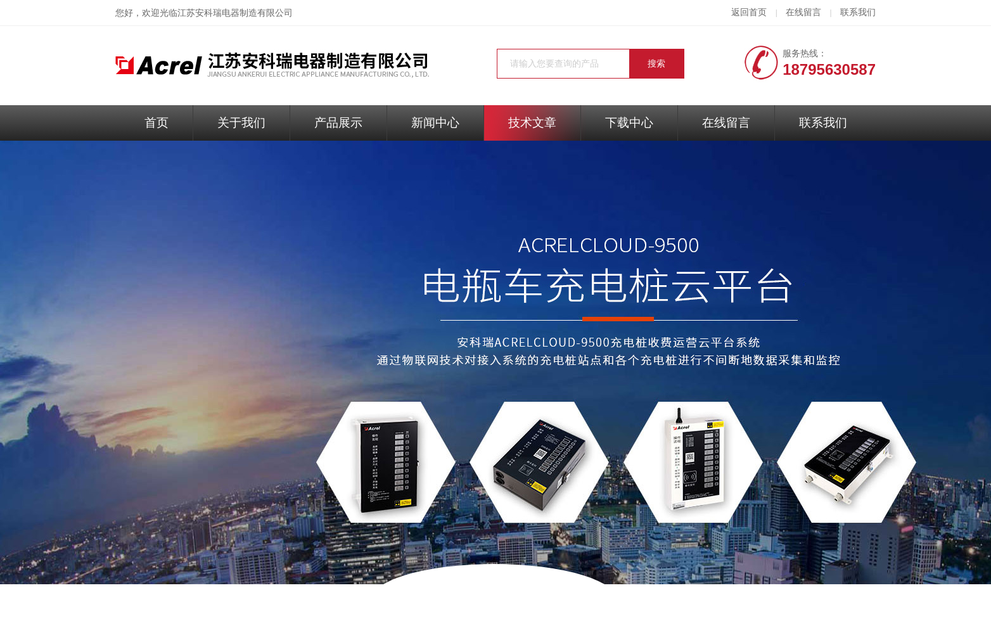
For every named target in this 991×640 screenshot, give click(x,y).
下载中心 (629, 122)
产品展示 (338, 122)
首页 (156, 122)
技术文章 (532, 122)
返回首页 (749, 12)
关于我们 (241, 122)
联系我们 (858, 12)
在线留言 (803, 12)
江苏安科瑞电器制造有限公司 (235, 13)
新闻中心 (435, 122)
